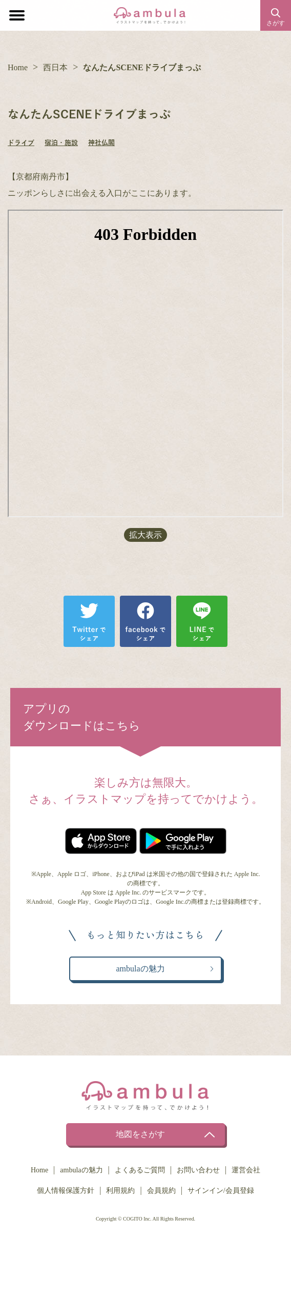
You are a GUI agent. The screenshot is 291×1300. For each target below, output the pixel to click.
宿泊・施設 (61, 143)
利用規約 (120, 1190)
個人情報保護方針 (65, 1190)
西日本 (55, 67)
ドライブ (21, 143)
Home (18, 67)
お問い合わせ (198, 1170)
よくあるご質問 (140, 1170)
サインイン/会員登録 (221, 1190)
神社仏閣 (101, 143)
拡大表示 (145, 535)
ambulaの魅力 (81, 1170)
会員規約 (161, 1190)
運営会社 (246, 1170)
